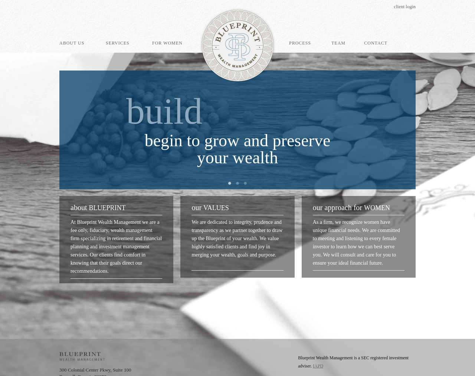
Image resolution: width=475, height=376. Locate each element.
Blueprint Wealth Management (237, 46)
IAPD (318, 366)
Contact (375, 43)
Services (118, 43)
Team (338, 43)
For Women (167, 43)
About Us (71, 43)
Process (300, 43)
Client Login (405, 6)
